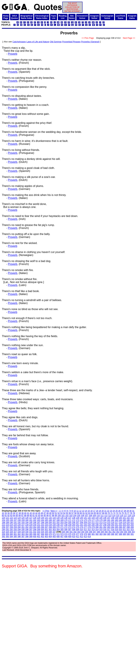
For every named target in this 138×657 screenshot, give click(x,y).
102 (67, 515)
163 (38, 520)
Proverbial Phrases (71, 41)
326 (11, 532)
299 (38, 529)
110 (98, 515)
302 (50, 529)
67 (100, 513)
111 (102, 515)
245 (93, 525)
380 (89, 534)
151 (124, 518)
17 (94, 511)
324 (3, 532)
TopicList (53, 17)
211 (93, 522)
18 (97, 511)
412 (81, 536)
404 (50, 536)
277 (85, 527)
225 (15, 525)
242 (81, 525)
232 (42, 525)
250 (112, 525)
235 (54, 525)
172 (73, 520)
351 (110, 532)
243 (85, 525)
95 (45, 515)
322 (128, 529)
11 (77, 511)
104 (74, 515)
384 (104, 534)
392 (3, 536)
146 (104, 518)
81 (6, 515)
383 (100, 534)
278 (89, 527)
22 (108, 511)
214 (104, 522)
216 (112, 522)
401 (38, 536)
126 (26, 518)
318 (112, 529)
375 (69, 534)
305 (62, 529)
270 (58, 527)
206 (73, 522)
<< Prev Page (87, 38)
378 (81, 534)
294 (19, 529)
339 (63, 532)
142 (89, 518)
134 (58, 518)
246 (97, 525)
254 (128, 525)
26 (119, 511)
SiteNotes (72, 17)
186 (128, 520)
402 (42, 536)
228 (26, 525)
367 (38, 534)
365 (30, 534)
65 (95, 513)
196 (34, 522)
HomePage (5, 17)
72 (114, 513)
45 (39, 513)
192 (19, 522)
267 (46, 527)
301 (46, 529)
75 (123, 513)
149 (116, 518)
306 (66, 529)
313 (93, 529)
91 (33, 515)
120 (3, 518)
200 (50, 522)
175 (85, 520)
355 (125, 532)
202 (58, 522)
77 (128, 513)
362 (19, 534)
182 (112, 520)
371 (54, 534)
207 (77, 522)
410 (73, 536)
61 (83, 513)
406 (58, 536)
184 (120, 520)
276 (81, 527)
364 (26, 534)
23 (111, 511)
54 (64, 513)
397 (23, 536)
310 (81, 529)
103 (70, 515)
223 (7, 525)
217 (116, 522)
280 (97, 527)
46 (42, 513)
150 (120, 518)
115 (117, 515)
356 (129, 532)
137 (69, 518)
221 (132, 522)
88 (25, 515)
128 (34, 518)
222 (3, 525)
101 (63, 515)
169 (62, 520)
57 (73, 513)
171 (69, 520)
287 (124, 527)
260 (19, 527)
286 (120, 527)
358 (3, 534)
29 (127, 511)
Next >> (54, 511)
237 (62, 525)
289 (132, 527)
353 (118, 532)
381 (93, 534)
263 (30, 527)
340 (67, 532)
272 (66, 527)
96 (47, 515)
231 (38, 525)
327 (15, 532)
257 (7, 527)
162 (34, 520)
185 (124, 520)
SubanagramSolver (107, 17)
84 (14, 515)
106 (82, 515)
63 (89, 513)
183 (116, 520)
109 (94, 515)
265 (38, 527)
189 (7, 522)
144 (97, 518)
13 (83, 511)
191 (15, 522)
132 (50, 518)
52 (59, 513)
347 (94, 532)
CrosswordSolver (82, 17)
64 (92, 513)
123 (15, 518)
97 (50, 515)
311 (85, 529)
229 (30, 525)
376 (73, 534)
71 (111, 513)
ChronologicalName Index (41, 17)
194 (26, 522)
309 (77, 529)
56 (70, 513)
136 (66, 518)
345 (86, 532)
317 (108, 529)
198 (42, 522)
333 (38, 532)
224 (11, 525)
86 (19, 515)
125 (23, 518)
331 (30, 532)
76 (125, 513)
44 (36, 513)
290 (3, 529)
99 (56, 515)
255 (132, 525)
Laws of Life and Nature (37, 41)
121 (7, 518)
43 (33, 513)
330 (26, 532)
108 (90, 515)
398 (26, 536)
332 (34, 532)
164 (42, 520)
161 (30, 520)
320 (120, 529)
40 (25, 513)
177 (93, 520)
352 (114, 532)
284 (112, 527)
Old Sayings (56, 41)
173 (77, 520)
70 (109, 513)
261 (23, 527)
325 (7, 532)
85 (17, 515)
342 (75, 532)
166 (50, 520)
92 (36, 515)
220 (128, 522)
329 (23, 532)
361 (15, 534)
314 (97, 529)
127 (30, 518)
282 (104, 527)
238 (66, 525)
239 (69, 525)
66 (97, 513)
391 (132, 534)
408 (66, 536)
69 (106, 513)
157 (15, 520)
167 (54, 520)
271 (62, 527)
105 (78, 515)
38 (19, 513)
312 (89, 529)
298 (34, 529)
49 (50, 513)
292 (11, 529)
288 (128, 527)
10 (75, 511)
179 (100, 520)
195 (30, 522)
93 (39, 515)
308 (73, 529)
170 (66, 520)
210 (89, 522)
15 (89, 511)
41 (28, 513)
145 (100, 518)
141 (85, 518)
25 (117, 511)
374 (66, 534)
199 (46, 522)
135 (62, 518)
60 (81, 513)
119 (133, 515)
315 (100, 529)
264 (34, 527)
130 (42, 518)
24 (114, 511)
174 (81, 520)
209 (85, 522)
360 (11, 534)
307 (69, 529)
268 (50, 527)
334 (42, 532)
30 (130, 511)
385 (108, 534)
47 (45, 513)
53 (61, 513)
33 (6, 513)
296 (26, 529)
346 (90, 532)
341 (71, 532)
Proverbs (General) (90, 41)
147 (108, 518)
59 (78, 513)
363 (23, 534)
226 (19, 525)
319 (116, 529)
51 (56, 513)
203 (62, 522)
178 (97, 520)
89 (28, 515)
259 (15, 527)
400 (34, 536)
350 (106, 532)
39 (22, 513)
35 (11, 513)
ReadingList (62, 17)
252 (120, 525)
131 (46, 518)
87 (22, 515)
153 (132, 518)
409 (69, 536)
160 (26, 520)
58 (75, 513)
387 (116, 534)
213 (100, 522)
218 (120, 522)
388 (120, 534)
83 (11, 515)
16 (91, 511)
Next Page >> (129, 38)
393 (7, 536)
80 (3, 515)
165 (46, 520)
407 (62, 536)
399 (30, 536)
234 (50, 525)
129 (38, 518)
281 (100, 527)
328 (19, 532)
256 (3, 527)
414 (89, 536)
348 (98, 532)
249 (108, 525)
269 (54, 527)
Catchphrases (19, 41)
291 (7, 529)
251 (116, 525)
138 (73, 518)
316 (104, 529)
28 (125, 511)
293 (15, 529)
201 (54, 522)
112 (106, 515)
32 (3, 513)
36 (14, 513)
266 (42, 527)
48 (47, 513)
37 (17, 513)
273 (69, 527)
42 (31, 513)
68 (103, 513)
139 (77, 518)
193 (23, 522)
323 (132, 529)
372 (58, 534)
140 (81, 518)
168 (58, 520)
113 (110, 515)
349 (102, 532)
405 (54, 536)
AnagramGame (132, 17)
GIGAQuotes (14, 17)
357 (133, 532)
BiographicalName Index (26, 17)
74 (120, 513)
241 (77, 525)
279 (93, 527)
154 (3, 520)
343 (78, 532)
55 (67, 513)
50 (53, 513)
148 (112, 518)
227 (23, 525)
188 (3, 522)
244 (89, 525)
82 (8, 515)
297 (30, 529)
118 (129, 515)
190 (11, 522)
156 (11, 520)
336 (50, 532)
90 (31, 515)
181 (108, 520)
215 (108, 522)
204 (66, 522)
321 (124, 529)
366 (34, 534)
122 (11, 518)
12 (80, 511)
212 (97, 522)
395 (15, 536)
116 (121, 515)
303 (54, 529)
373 (62, 534)
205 (69, 522)
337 (54, 532)
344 (82, 532)
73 (117, 513)
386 (112, 534)
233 (46, 525)
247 (100, 525)
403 (46, 536)
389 (124, 534)
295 (23, 529)
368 (42, 534)
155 (7, 520)
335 (46, 532)
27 (122, 511)
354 (121, 532)
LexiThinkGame (120, 17)
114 (113, 515)
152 (128, 518)
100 (59, 515)
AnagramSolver (94, 17)
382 (97, 534)
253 (124, 525)
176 (89, 520)
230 (34, 525)
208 (81, 522)
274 (73, 527)
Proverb (12, 53)
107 (86, 515)
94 (42, 515)
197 (38, 522)
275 (77, 527)
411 (77, 536)
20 (103, 511)
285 (116, 527)
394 (11, 536)
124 (19, 518)
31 (133, 511)
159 (23, 520)
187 (132, 520)
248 (104, 525)
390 (128, 534)
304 (58, 529)
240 (73, 525)
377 (77, 534)
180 (104, 520)
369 (46, 534)
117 (125, 515)
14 (86, 511)
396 (19, 536)
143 (93, 518)
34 (8, 513)
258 (11, 527)
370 (50, 534)
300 (42, 529)
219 (124, 522)
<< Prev (45, 511)
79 (134, 513)
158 (19, 520)
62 (86, 513)
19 (100, 511)
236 (58, 525)
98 (53, 515)
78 (131, 513)
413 (85, 536)
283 (108, 527)
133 (54, 518)
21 (105, 511)
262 (26, 527)
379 (85, 534)
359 (7, 534)
